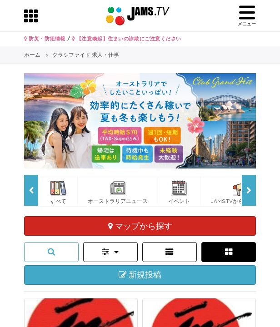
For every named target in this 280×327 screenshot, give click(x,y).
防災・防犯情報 (44, 38)
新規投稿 (140, 274)
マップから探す (140, 226)
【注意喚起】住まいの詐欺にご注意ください (126, 38)
